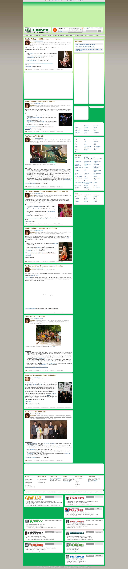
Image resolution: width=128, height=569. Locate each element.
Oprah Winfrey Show (97, 179)
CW (28, 124)
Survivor (40, 323)
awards (48, 395)
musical (40, 397)
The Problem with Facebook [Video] (74, 562)
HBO (95, 143)
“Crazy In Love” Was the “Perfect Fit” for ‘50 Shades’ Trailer (80, 537)
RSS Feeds (27, 481)
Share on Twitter (36, 69)
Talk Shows (37, 321)
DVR (85, 196)
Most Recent (49, 496)
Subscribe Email (91, 28)
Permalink (30, 69)
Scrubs (95, 180)
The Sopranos (97, 187)
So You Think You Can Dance (88, 183)
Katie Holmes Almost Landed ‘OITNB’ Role (85, 44)
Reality (64, 42)
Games (56, 232)
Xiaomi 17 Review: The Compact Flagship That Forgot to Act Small (67, 0)
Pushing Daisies (30, 214)
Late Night (52, 320)
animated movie (32, 384)
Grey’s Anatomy (63, 141)
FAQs (38, 481)
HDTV (95, 198)
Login (60, 30)
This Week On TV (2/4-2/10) (35, 316)
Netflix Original (87, 146)
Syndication (96, 148)
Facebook (77, 480)
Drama (52, 42)
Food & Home (78, 129)
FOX (40, 44)
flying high (39, 47)
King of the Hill (42, 121)
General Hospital (97, 173)
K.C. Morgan (37, 377)
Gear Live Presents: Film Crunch (75, 533)
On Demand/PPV (97, 146)
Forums (76, 35)
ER (59, 141)
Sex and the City (37, 362)
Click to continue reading (39, 126)
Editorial (50, 269)
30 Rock (86, 157)
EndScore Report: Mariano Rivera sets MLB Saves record (38, 537)
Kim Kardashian (67, 179)
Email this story (60, 69)
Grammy (54, 393)
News (43, 378)
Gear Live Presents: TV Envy (34, 522)
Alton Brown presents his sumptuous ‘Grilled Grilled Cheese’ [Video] (41, 548)
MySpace (77, 484)
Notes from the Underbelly (33, 451)
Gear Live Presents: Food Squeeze (34, 545)
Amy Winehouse (28, 277)
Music (56, 42)
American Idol (66, 321)
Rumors (86, 201)
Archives (91, 35)
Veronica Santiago (39, 41)
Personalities (61, 35)
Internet (76, 199)
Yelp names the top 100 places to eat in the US (36, 549)
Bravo (31, 141)
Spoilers (95, 201)
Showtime (86, 148)
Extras (76, 173)
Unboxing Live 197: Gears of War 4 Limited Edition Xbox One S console (82, 524)
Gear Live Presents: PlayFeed (74, 510)
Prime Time (60, 42)
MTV (55, 321)
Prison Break (77, 180)
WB (75, 151)
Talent (95, 184)
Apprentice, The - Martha (97, 162)
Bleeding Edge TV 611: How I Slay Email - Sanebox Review (80, 504)
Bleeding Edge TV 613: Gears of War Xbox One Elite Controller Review (82, 501)
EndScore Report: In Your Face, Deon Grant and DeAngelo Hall (40, 539)
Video (53, 269)
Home (27, 35)
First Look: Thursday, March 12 (73, 551)
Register (61, 31)
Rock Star (86, 180)
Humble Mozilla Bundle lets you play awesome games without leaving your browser (84, 515)
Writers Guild (30, 382)
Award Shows (44, 42)
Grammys (31, 53)
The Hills (95, 185)
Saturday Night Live (64, 44)
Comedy (49, 42)
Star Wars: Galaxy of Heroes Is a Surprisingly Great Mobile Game (80, 513)
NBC (42, 44)
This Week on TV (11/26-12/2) (35, 412)
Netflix (76, 146)
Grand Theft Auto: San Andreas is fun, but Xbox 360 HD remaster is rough (82, 514)
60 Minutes (55, 243)
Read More (27, 66)
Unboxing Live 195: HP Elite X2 (73, 527)
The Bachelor (78, 185)
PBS (76, 148)
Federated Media (66, 481)
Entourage (77, 170)
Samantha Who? (31, 449)
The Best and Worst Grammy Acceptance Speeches (44, 266)
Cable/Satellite (87, 195)
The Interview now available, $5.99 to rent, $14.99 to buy (79, 536)
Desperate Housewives (49, 44)
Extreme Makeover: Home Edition (34, 56)
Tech (31, 35)
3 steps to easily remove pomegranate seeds (36, 551)
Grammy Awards (34, 275)
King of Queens (78, 176)
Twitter (76, 483)
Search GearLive (28, 479)
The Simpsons (30, 57)
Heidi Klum (55, 447)
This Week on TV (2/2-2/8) (34, 136)
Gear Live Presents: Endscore (34, 533)
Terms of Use (28, 484)
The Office (37, 142)
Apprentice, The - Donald (88, 162)
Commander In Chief (87, 165)
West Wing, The (87, 189)
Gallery (81, 35)
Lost (85, 176)
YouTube (77, 481)
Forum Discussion (60, 407)
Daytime (86, 127)
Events (54, 35)
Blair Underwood (48, 360)
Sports (44, 35)
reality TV (40, 384)
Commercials (96, 164)
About (86, 35)
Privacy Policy (28, 485)
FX (39, 141)
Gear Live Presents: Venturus (75, 557)
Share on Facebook (44, 69)
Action (76, 125)
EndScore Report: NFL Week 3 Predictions (35, 536)
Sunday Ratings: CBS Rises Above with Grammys (43, 39)
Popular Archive (28, 482)
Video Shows (69, 35)
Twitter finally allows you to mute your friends (76, 561)
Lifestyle (50, 35)
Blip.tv (76, 486)
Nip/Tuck (32, 142)
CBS (37, 44)
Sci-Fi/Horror (65, 139)
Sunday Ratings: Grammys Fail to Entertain (41, 228)
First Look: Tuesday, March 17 (73, 548)
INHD (76, 144)
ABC (35, 44)
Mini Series (86, 130)
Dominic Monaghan (61, 169)
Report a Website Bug (29, 486)
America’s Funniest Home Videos (34, 246)
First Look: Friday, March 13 (73, 549)
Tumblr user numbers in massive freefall (75, 559)
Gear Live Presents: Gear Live (34, 498)
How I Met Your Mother (32, 445)
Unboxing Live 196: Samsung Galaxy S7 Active (77, 526)
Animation (38, 42)
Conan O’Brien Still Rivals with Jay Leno (85, 46)
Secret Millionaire (51, 211)
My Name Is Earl (49, 418)
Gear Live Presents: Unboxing (75, 522)
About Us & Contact (41, 478)
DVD (76, 196)
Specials (69, 42)
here (55, 164)
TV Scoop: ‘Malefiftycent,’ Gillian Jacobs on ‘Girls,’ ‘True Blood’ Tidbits (41, 527)
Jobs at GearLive (41, 482)
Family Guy (57, 44)
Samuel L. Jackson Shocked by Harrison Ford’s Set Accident (80, 539)
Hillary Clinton (52, 363)
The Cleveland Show (31, 60)
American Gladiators (31, 249)
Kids (56, 195)
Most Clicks (58, 496)
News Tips (99, 28)
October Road (30, 453)
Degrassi (86, 167)
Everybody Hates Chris (50, 233)
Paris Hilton (43, 364)
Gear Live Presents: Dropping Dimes (75, 545)
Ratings (32, 45)
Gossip (85, 198)
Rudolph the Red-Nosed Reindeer (34, 206)
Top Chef (77, 189)
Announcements (78, 195)
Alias (76, 158)
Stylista (28, 215)
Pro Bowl (38, 247)
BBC (85, 139)
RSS (84, 28)
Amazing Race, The (88, 158)
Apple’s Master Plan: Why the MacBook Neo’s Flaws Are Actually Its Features (43, 505)
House (31, 323)
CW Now (29, 250)
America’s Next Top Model (59, 417)
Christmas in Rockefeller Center (34, 208)
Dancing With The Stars (79, 168)
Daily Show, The (97, 166)
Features (77, 198)
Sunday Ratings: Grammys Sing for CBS (40, 101)
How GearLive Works (42, 479)
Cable (34, 141)
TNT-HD (86, 149)
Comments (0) (52, 69)
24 (94, 157)
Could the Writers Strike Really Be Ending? (40, 375)
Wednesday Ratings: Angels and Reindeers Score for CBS (46, 191)
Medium (95, 176)
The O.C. (77, 187)
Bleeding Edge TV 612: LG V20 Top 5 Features (77, 502)
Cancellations (97, 195)
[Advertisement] (64, 14)
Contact (97, 35)
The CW (37, 106)
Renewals (77, 201)
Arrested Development (78, 165)
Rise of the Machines (39, 358)
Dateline (29, 59)
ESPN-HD (96, 141)
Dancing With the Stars (32, 443)
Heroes (69, 141)
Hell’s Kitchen (78, 157)
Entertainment (37, 35)
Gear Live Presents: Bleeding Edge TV (75, 498)
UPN (95, 149)
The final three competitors (49, 443)
